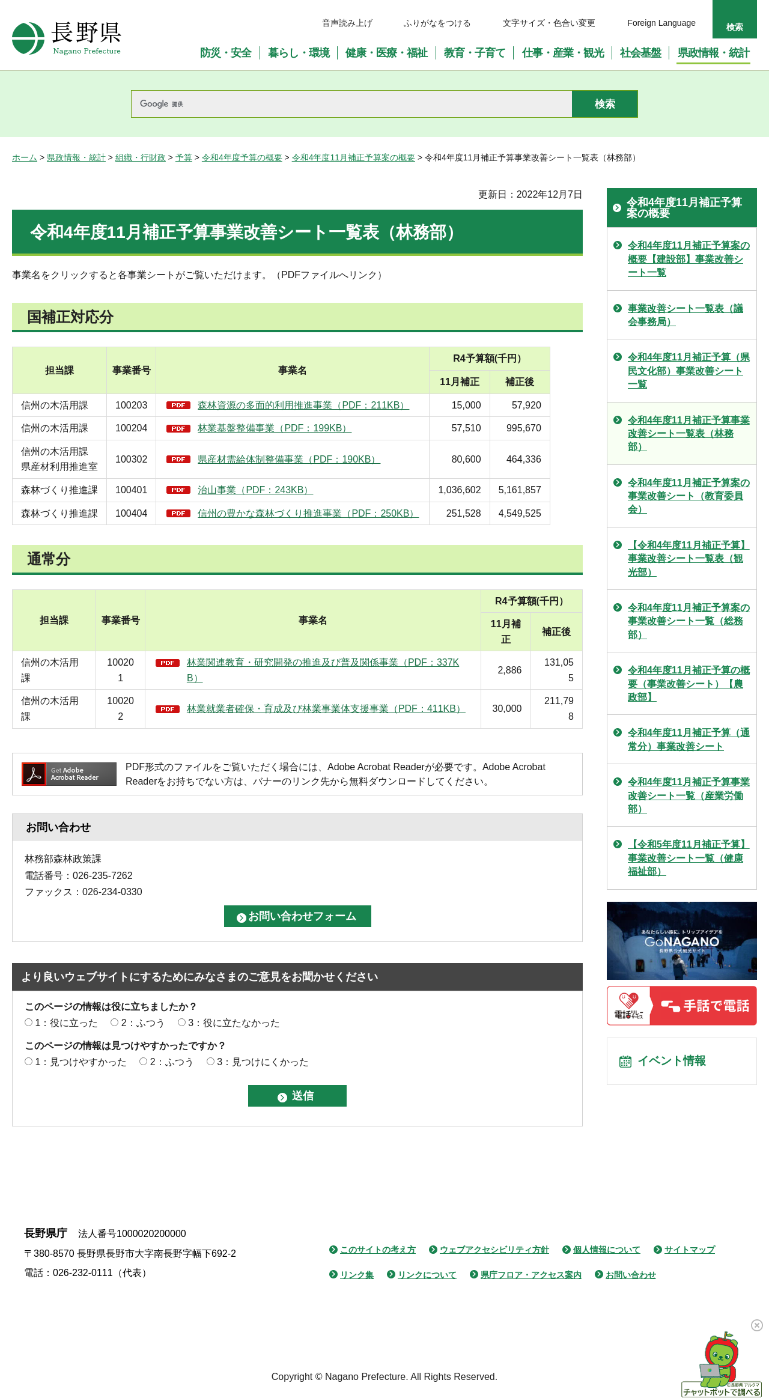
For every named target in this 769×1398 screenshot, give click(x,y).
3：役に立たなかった (234, 1023)
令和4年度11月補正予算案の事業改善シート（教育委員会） (689, 496)
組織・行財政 (140, 157)
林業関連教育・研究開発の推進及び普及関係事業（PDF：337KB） (323, 670)
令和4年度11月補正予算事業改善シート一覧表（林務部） (689, 433)
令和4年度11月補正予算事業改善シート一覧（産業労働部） (689, 795)
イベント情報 (673, 1062)
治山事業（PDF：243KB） (264, 490)
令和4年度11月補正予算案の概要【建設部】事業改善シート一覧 (689, 259)
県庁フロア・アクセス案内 (531, 1275)
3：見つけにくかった (263, 1062)
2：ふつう (143, 1023)
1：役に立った (66, 1023)
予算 (183, 157)
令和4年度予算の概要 (242, 157)
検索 (734, 27)
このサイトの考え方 (378, 1249)
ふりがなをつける (437, 23)
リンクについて (427, 1275)
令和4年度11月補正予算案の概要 (353, 157)
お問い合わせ (631, 1275)
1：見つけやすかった (81, 1062)
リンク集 (357, 1275)
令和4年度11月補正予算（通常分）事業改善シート (689, 739)
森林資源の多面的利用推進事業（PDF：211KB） (312, 405)
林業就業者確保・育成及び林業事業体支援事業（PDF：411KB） (326, 709)
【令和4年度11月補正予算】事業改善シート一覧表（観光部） (689, 558)
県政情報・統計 (76, 157)
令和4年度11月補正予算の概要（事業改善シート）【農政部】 (689, 683)
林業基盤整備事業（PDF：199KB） (283, 428)
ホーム (24, 157)
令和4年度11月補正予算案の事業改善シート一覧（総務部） (689, 621)
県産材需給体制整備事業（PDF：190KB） (298, 459)
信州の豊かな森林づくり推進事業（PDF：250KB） (317, 513)
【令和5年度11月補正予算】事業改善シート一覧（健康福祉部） (689, 858)
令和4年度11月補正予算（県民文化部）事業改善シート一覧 (689, 370)
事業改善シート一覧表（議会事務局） (685, 315)
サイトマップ (689, 1249)
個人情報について (606, 1249)
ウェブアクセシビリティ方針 (494, 1249)
